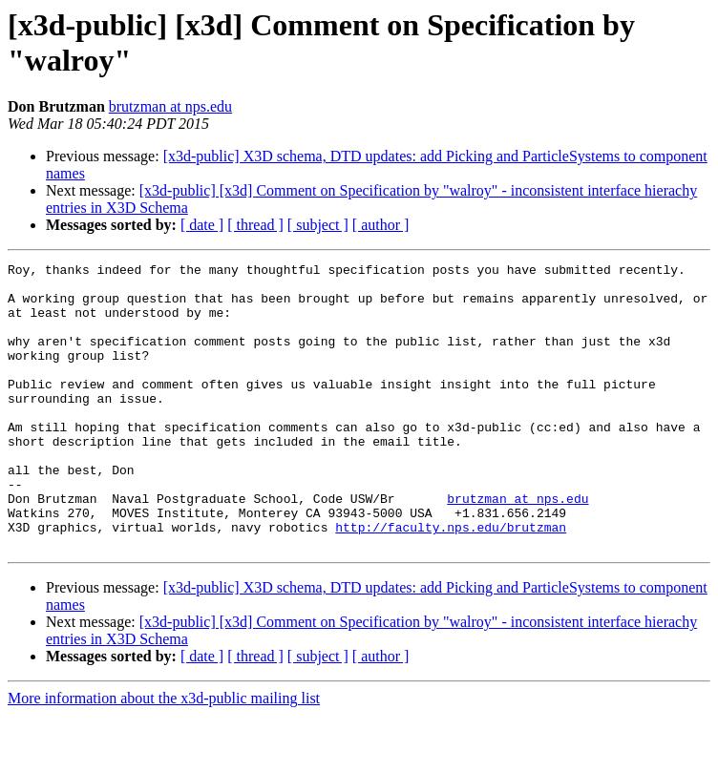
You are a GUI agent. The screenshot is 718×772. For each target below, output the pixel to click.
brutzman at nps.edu (170, 106)
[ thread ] (255, 225)
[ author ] (381, 225)
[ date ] (201, 225)
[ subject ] (317, 225)
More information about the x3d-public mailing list (164, 755)
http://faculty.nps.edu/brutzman (450, 581)
